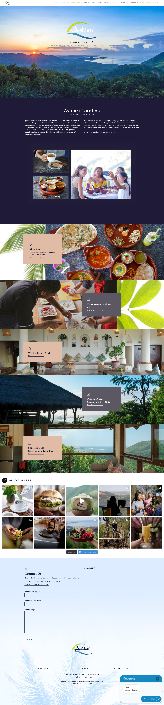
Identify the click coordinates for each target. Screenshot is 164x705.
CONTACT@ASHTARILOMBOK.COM (42, 581)
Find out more (38, 254)
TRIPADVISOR (121, 669)
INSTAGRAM (82, 669)
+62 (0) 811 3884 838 (36, 585)
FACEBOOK (42, 669)
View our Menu (38, 258)
